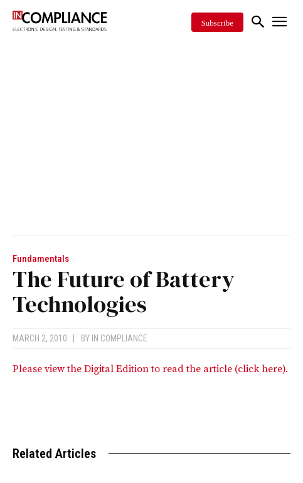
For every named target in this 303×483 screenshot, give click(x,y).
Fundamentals (41, 259)
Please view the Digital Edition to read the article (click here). (150, 369)
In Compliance (119, 338)
